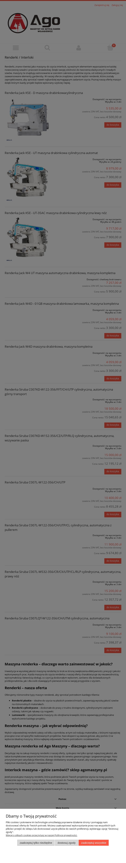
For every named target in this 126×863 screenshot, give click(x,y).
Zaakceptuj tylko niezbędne (36, 842)
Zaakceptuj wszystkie (93, 842)
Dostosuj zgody (67, 842)
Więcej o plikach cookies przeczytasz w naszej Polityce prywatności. (41, 835)
